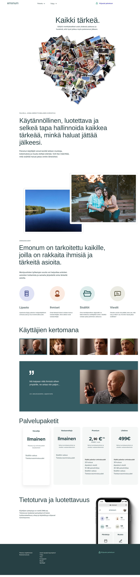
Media (41, 561)
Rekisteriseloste (24, 555)
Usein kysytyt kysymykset (48, 553)
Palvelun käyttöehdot (25, 553)
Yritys (52, 3)
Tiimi (41, 557)
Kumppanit (43, 559)
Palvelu (40, 3)
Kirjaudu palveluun (106, 3)
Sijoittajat (42, 563)
